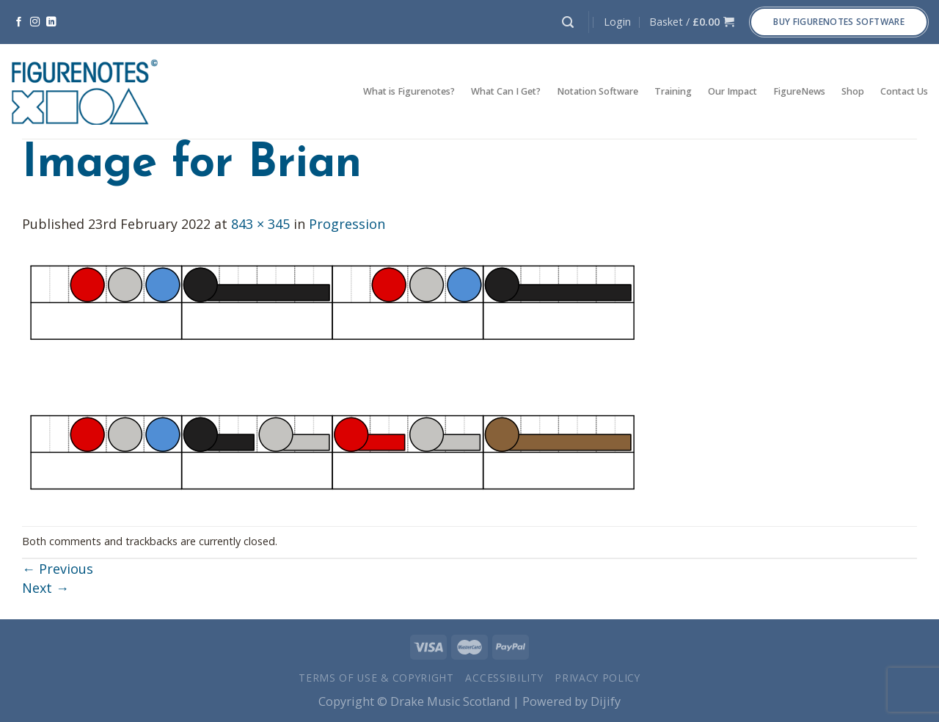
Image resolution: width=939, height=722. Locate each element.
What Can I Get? (506, 91)
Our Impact (732, 91)
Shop (852, 91)
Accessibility (504, 678)
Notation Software (597, 91)
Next (45, 588)
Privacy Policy (597, 678)
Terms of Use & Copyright (376, 678)
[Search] (568, 22)
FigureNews (799, 91)
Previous (57, 568)
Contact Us (904, 91)
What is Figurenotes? (409, 91)
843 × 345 (260, 224)
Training (673, 91)
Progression (347, 224)
